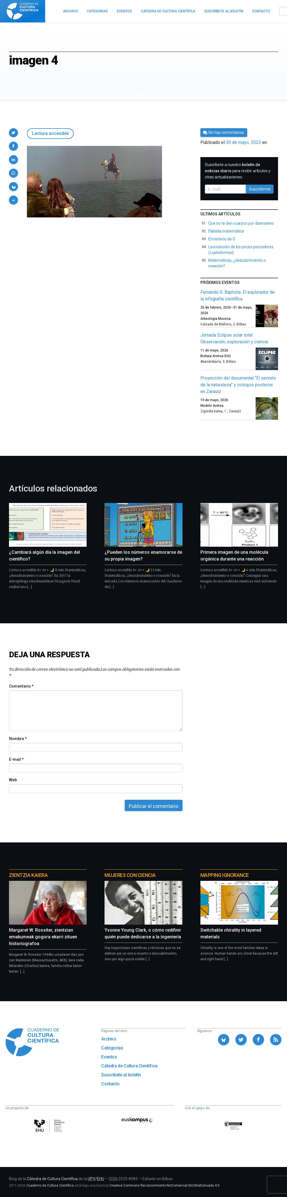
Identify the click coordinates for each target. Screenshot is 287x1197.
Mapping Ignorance (224, 875)
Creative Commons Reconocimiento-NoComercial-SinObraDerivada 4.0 (164, 1185)
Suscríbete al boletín (121, 1074)
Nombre (17, 738)
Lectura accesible (50, 133)
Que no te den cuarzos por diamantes (241, 223)
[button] (13, 132)
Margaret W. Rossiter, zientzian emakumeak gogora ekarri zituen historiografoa (43, 936)
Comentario (21, 686)
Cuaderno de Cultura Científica (50, 1185)
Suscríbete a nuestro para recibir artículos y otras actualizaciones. (237, 170)
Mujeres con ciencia (130, 875)
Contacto (110, 1083)
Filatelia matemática (226, 231)
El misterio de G (221, 239)
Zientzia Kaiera (28, 875)
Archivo (108, 1039)
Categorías (112, 1048)
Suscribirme (259, 189)
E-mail (16, 759)
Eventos (109, 1057)
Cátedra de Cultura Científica (129, 1066)
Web (13, 780)
